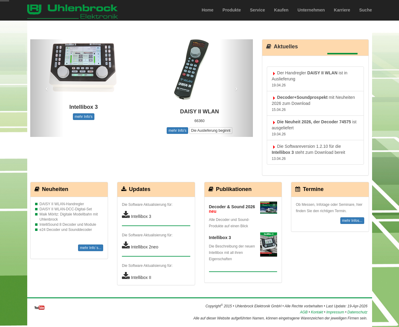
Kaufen (281, 16)
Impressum (335, 312)
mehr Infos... (352, 221)
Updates (135, 189)
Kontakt (317, 312)
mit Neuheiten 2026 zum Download (313, 103)
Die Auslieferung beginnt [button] (211, 130)
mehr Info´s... (90, 248)
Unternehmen (311, 16)
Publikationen (230, 189)
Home (208, 16)
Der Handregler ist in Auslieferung (309, 78)
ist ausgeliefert (314, 127)
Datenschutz (357, 312)
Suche (365, 16)
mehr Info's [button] (84, 117)
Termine (309, 189)
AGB (304, 312)
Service (257, 16)
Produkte (232, 16)
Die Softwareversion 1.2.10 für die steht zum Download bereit (308, 152)
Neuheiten (51, 189)
